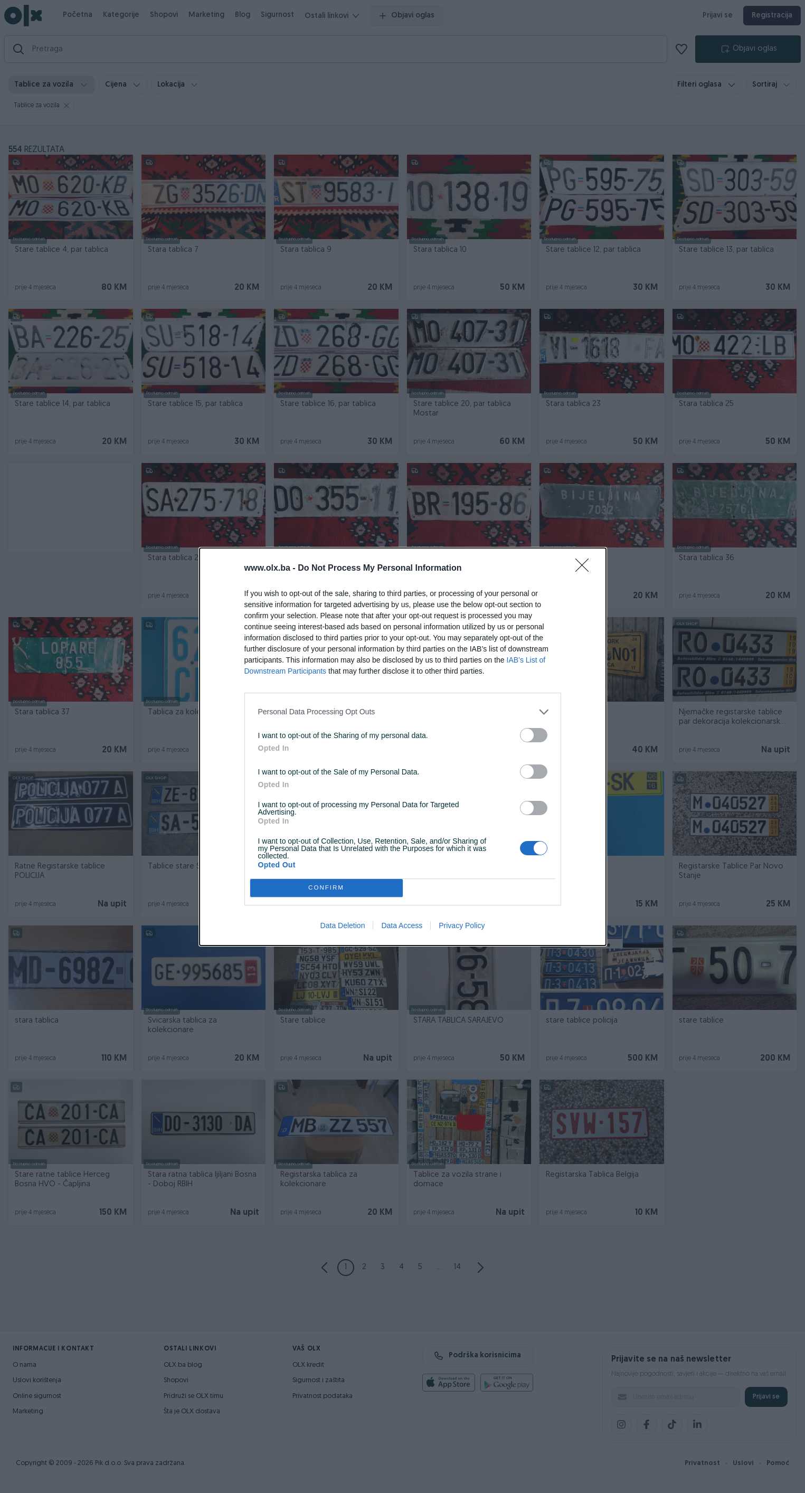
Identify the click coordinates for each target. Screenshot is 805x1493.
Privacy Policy (462, 925)
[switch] (533, 735)
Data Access (401, 925)
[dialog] (403, 747)
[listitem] (402, 711)
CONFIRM (326, 888)
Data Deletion (342, 925)
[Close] (585, 569)
